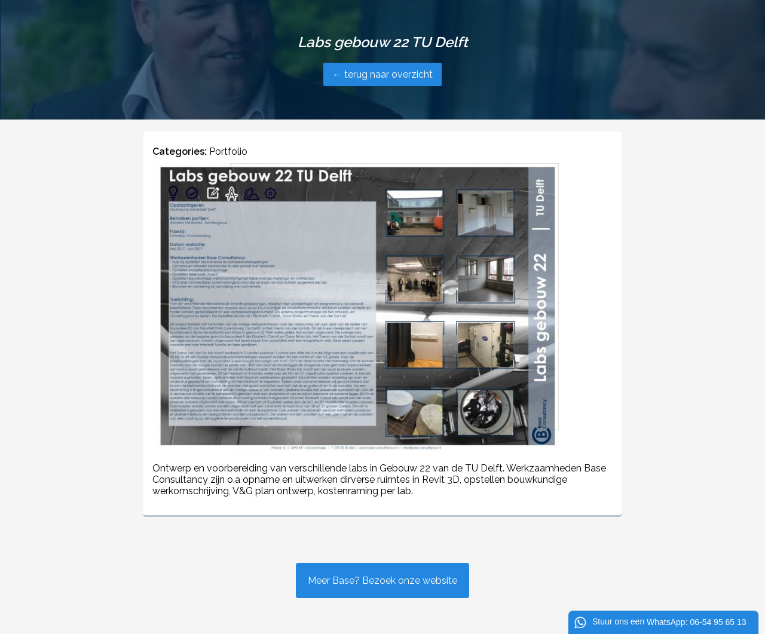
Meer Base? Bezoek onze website (382, 580)
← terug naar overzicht (382, 74)
